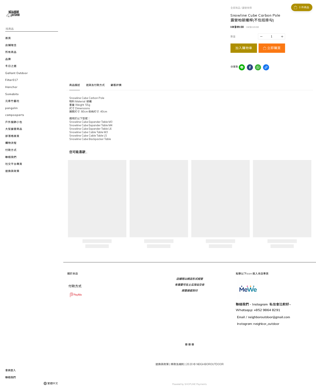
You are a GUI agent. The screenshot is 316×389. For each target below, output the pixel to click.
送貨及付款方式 (95, 85)
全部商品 (235, 7)
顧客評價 (116, 85)
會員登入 (10, 370)
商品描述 (74, 85)
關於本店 (72, 273)
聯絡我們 (10, 377)
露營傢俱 (247, 7)
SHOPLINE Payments (195, 383)
